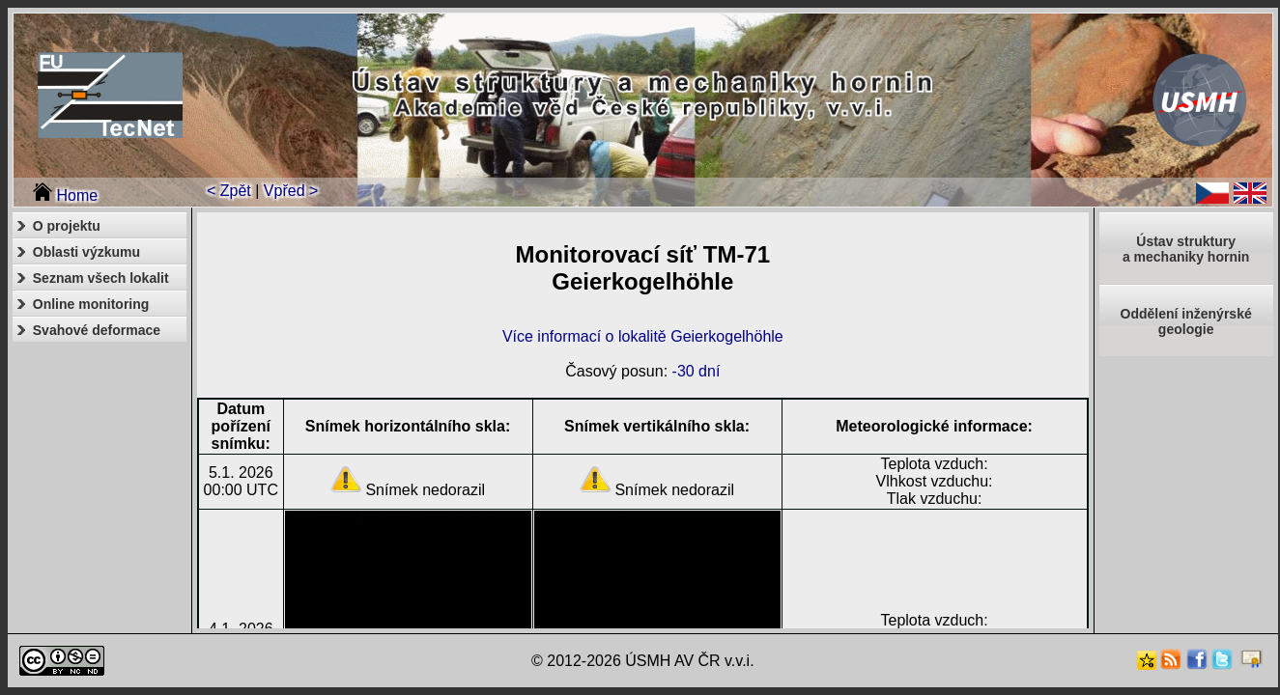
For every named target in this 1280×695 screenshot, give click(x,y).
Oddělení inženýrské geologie (1186, 321)
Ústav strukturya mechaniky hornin (1186, 249)
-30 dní (696, 371)
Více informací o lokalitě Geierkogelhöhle (642, 336)
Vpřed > (291, 190)
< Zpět (229, 190)
